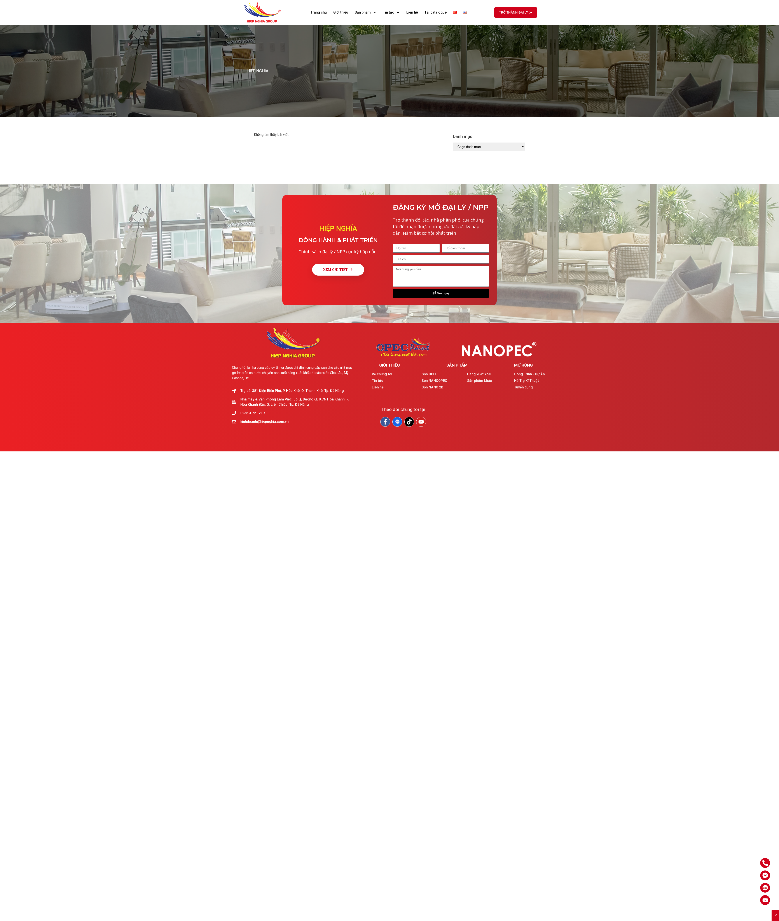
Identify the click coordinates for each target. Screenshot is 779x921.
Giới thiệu (340, 12)
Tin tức (391, 12)
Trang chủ (319, 12)
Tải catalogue (435, 12)
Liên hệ (412, 12)
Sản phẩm (365, 12)
